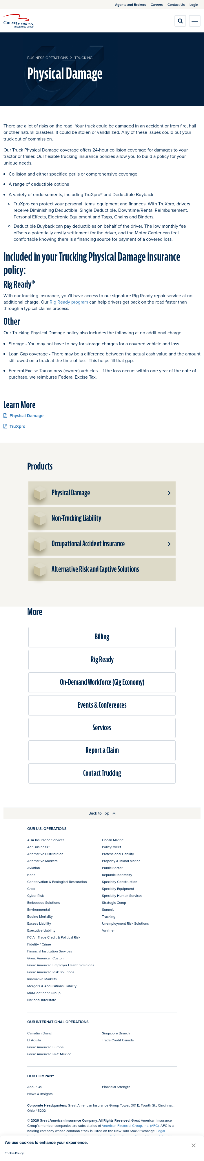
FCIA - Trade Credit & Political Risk (53, 937)
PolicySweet (111, 846)
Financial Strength (116, 1086)
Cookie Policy (14, 1153)
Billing (102, 636)
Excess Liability (39, 923)
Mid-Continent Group (44, 992)
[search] (180, 21)
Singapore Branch (116, 1033)
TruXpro (14, 426)
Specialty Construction (119, 881)
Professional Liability (118, 853)
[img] (18, 21)
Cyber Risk (35, 895)
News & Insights (40, 1093)
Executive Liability (41, 930)
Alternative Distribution (45, 853)
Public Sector (112, 867)
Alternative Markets (42, 860)
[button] (169, 493)
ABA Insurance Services (46, 839)
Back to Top (102, 813)
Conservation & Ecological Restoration (57, 881)
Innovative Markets (42, 978)
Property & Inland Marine (121, 860)
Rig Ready (102, 659)
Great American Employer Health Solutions (60, 965)
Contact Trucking (102, 773)
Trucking (83, 57)
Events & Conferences (102, 705)
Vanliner (108, 930)
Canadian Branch (40, 1033)
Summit (108, 909)
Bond (31, 874)
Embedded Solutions (43, 902)
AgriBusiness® (38, 846)
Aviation (33, 867)
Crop (31, 888)
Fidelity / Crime (39, 944)
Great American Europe (45, 1047)
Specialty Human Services (122, 895)
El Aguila (34, 1040)
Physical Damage (23, 415)
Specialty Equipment (118, 888)
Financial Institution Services (49, 951)
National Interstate (41, 999)
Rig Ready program (69, 302)
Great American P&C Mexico (49, 1054)
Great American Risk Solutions (50, 972)
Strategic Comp (114, 902)
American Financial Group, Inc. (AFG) (130, 1125)
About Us (34, 1086)
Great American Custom (46, 958)
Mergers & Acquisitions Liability (51, 985)
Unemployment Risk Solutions (125, 923)
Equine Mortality (40, 916)
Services (102, 727)
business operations (47, 57)
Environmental (38, 909)
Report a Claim (102, 750)
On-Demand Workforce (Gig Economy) (102, 682)
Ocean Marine (113, 839)
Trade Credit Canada (118, 1040)
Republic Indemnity (117, 874)
